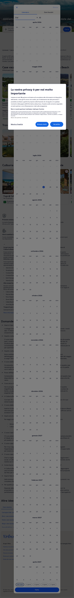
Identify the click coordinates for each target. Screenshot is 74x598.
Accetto (56, 124)
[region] (37, 107)
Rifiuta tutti (42, 124)
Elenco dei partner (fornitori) (19, 117)
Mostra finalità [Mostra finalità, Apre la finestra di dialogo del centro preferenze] (17, 124)
